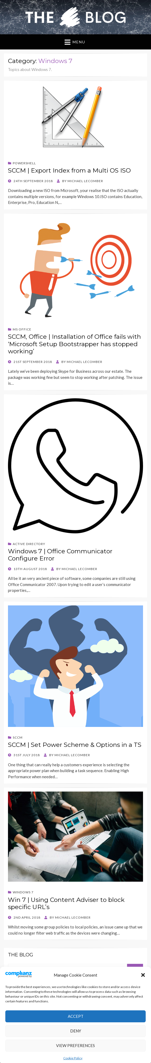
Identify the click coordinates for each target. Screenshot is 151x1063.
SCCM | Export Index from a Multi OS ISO (69, 170)
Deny (75, 1047)
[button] (143, 991)
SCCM (18, 737)
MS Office (22, 329)
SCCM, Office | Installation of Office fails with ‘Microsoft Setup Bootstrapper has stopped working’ (74, 344)
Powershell (24, 163)
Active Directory (29, 544)
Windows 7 (23, 892)
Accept (75, 1032)
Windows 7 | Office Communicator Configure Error (60, 554)
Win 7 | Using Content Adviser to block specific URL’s (66, 903)
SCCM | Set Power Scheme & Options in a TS (74, 744)
